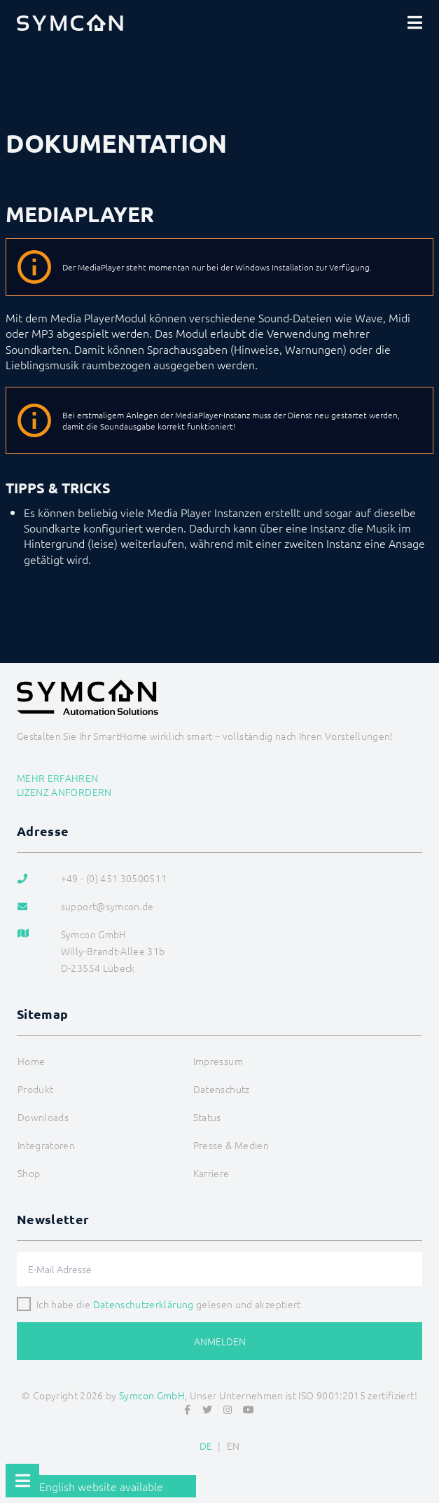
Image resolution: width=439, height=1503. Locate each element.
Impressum (218, 1061)
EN (233, 1446)
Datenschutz (221, 1089)
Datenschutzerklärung (143, 1304)
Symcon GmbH (152, 1395)
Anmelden (220, 1341)
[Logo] (70, 22)
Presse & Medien (231, 1145)
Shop (29, 1173)
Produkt (35, 1089)
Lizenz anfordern (64, 792)
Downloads (43, 1117)
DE (206, 1446)
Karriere (211, 1173)
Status (207, 1117)
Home (31, 1061)
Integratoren (46, 1145)
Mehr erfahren (58, 778)
